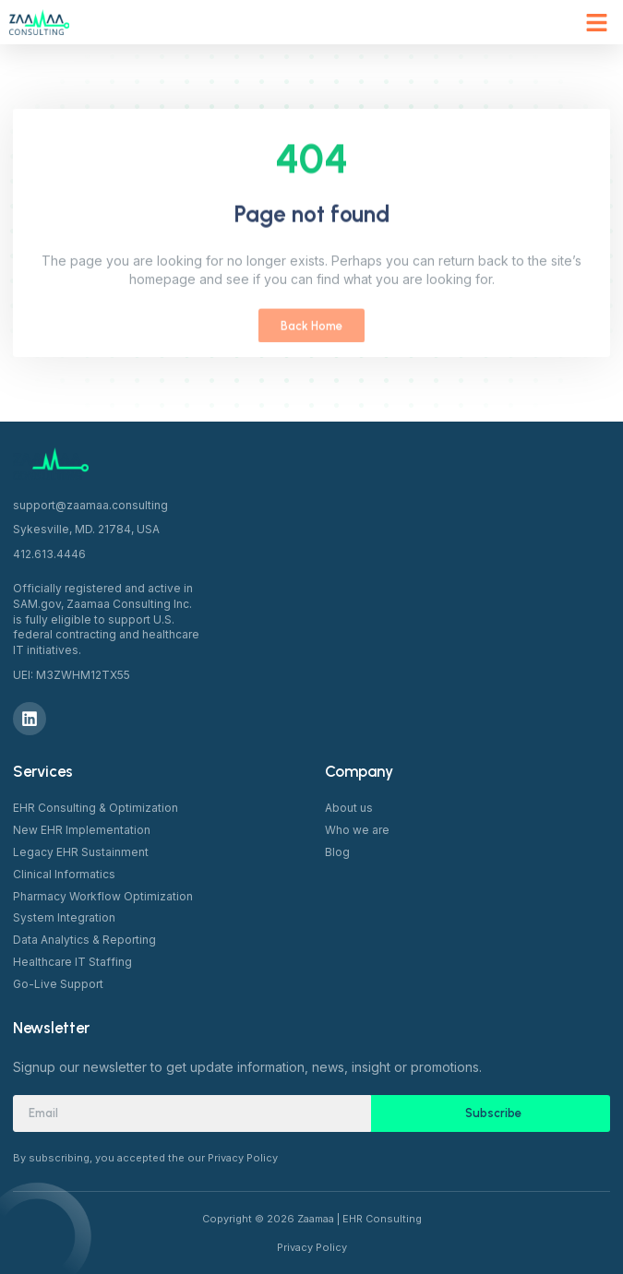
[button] (597, 22)
